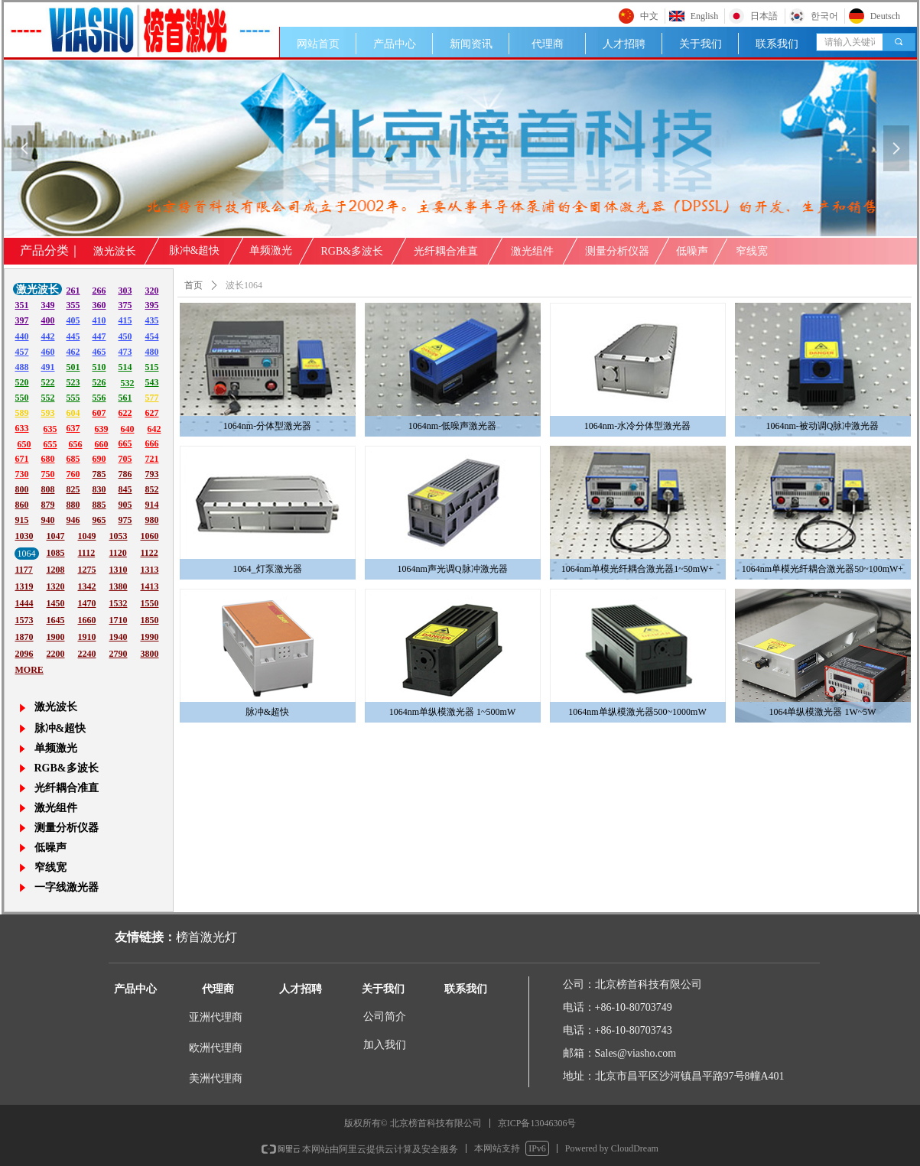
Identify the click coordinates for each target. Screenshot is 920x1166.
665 (125, 443)
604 (73, 413)
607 (99, 413)
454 (152, 336)
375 (125, 305)
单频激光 (270, 250)
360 (99, 305)
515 (152, 367)
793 (152, 474)
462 (73, 351)
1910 (87, 637)
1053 (118, 536)
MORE (29, 669)
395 (152, 305)
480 (152, 351)
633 (22, 428)
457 (22, 351)
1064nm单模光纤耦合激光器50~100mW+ (822, 569)
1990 (150, 637)
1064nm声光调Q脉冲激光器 (453, 569)
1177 (24, 569)
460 (48, 351)
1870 (24, 637)
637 (73, 428)
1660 (87, 620)
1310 (118, 569)
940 (48, 520)
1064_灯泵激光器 (267, 569)
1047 (56, 536)
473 (125, 351)
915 (22, 520)
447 (99, 336)
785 (99, 474)
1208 (56, 569)
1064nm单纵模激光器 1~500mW (452, 711)
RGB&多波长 (352, 251)
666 (152, 443)
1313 (150, 569)
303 (125, 290)
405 (73, 320)
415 (125, 320)
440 (22, 336)
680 (48, 458)
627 (152, 413)
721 (152, 458)
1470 (87, 603)
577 (152, 397)
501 (73, 367)
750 (48, 474)
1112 (87, 552)
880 (73, 504)
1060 (150, 536)
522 (48, 382)
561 (125, 397)
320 (152, 290)
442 (48, 336)
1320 (56, 586)
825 (73, 489)
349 (48, 305)
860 (22, 504)
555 (73, 397)
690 (99, 458)
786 (125, 474)
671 (22, 458)
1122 (149, 552)
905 (125, 504)
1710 (118, 620)
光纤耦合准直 (446, 251)
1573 (24, 620)
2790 (118, 653)
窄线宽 (752, 251)
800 (22, 489)
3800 (150, 653)
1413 (150, 586)
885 (99, 504)
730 (22, 474)
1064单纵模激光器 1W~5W (822, 711)
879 (48, 504)
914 (152, 504)
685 (73, 458)
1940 (118, 637)
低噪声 (692, 251)
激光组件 (532, 251)
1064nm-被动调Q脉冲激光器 (822, 426)
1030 (24, 536)
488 (22, 367)
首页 (193, 285)
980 (152, 520)
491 (48, 367)
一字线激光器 (66, 887)
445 (73, 336)
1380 (118, 586)
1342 (87, 586)
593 (48, 413)
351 (22, 305)
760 (73, 474)
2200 (56, 653)
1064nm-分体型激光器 (267, 426)
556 (99, 397)
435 (152, 320)
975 (125, 520)
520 (22, 382)
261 (73, 290)
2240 (87, 653)
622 (125, 413)
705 (125, 458)
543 (152, 382)
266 (99, 290)
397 (22, 320)
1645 (56, 620)
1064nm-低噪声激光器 (452, 426)
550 (22, 397)
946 (73, 520)
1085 (56, 552)
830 (99, 489)
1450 (56, 603)
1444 (24, 603)
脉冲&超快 (267, 711)
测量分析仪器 (617, 251)
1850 (150, 620)
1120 (118, 552)
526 (99, 382)
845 (125, 489)
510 (99, 367)
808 (48, 489)
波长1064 (244, 285)
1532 (118, 603)
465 (99, 351)
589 (22, 413)
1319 (24, 586)
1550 (150, 603)
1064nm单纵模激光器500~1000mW (637, 711)
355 (73, 305)
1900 (56, 637)
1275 (87, 569)
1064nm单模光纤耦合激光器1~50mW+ (637, 569)
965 (99, 520)
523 (73, 382)
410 (99, 320)
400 (48, 320)
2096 (24, 653)
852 (152, 489)
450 (125, 336)
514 (125, 367)
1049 (87, 536)
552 (48, 397)
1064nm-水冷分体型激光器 (637, 426)
